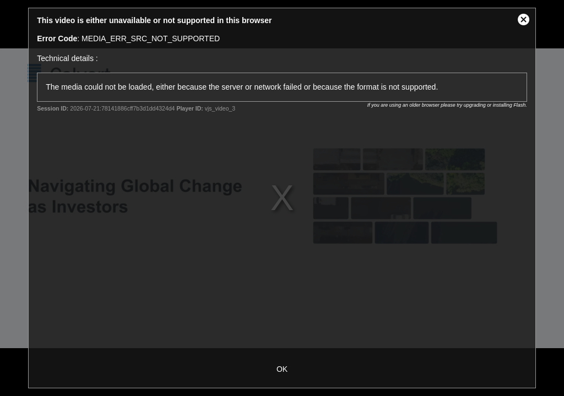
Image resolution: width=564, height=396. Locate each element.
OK (282, 369)
